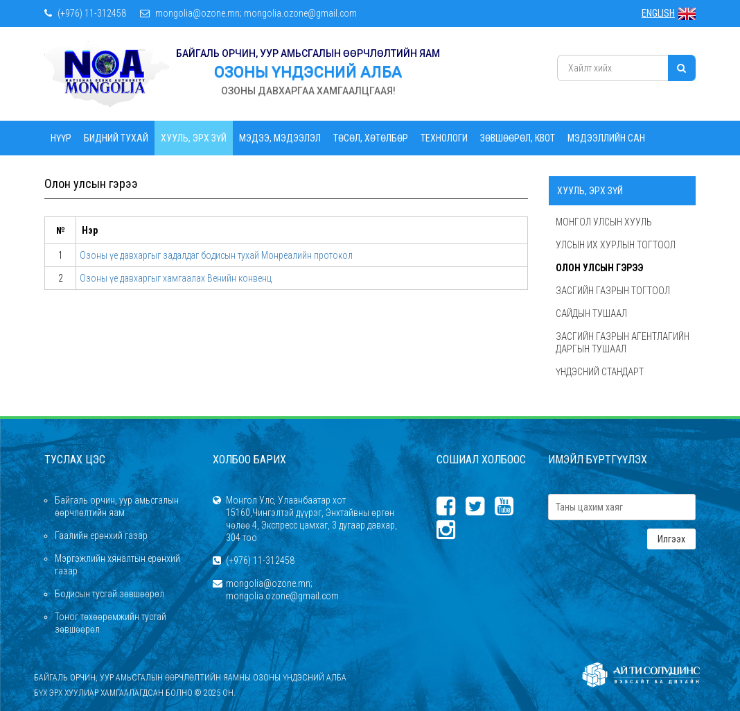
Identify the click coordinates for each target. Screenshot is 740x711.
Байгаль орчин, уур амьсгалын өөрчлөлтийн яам (117, 506)
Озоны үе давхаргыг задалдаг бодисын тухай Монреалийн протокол (216, 255)
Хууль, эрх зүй (194, 138)
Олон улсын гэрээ (599, 267)
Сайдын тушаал (591, 313)
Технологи (444, 138)
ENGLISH (669, 13)
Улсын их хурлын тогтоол (616, 244)
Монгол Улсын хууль (604, 222)
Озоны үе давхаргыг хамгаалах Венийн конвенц (176, 278)
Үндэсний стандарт (600, 371)
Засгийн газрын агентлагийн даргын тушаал (622, 342)
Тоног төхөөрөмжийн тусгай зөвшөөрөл (110, 623)
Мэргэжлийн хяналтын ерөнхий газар (117, 564)
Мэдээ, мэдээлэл (280, 138)
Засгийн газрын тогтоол (613, 290)
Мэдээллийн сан (606, 138)
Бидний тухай (116, 138)
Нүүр (61, 138)
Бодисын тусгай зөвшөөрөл (109, 593)
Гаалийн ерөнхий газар (101, 535)
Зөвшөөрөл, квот (517, 138)
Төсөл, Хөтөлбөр (370, 138)
